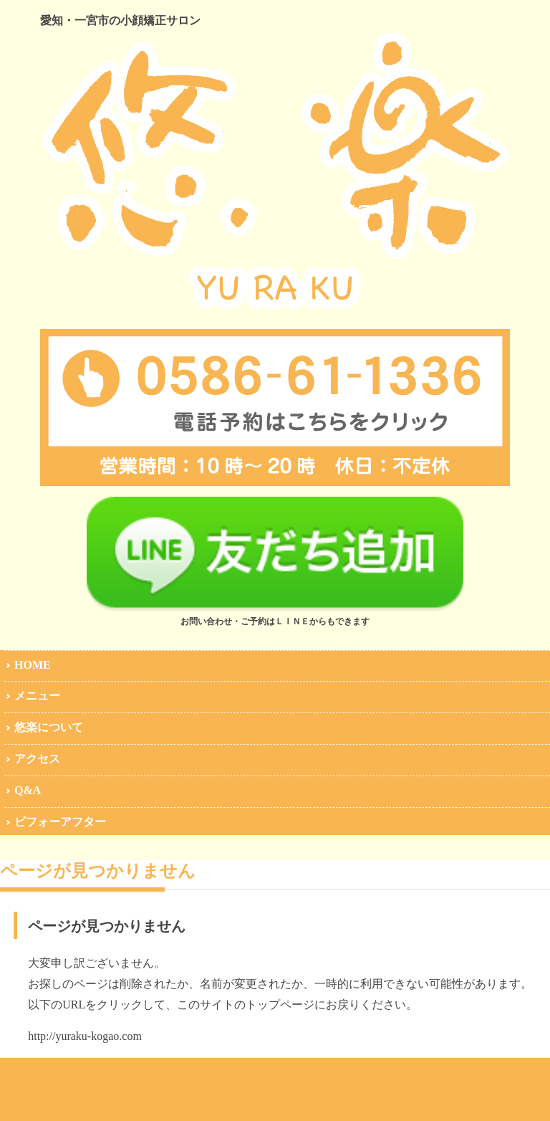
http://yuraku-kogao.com (85, 1036)
